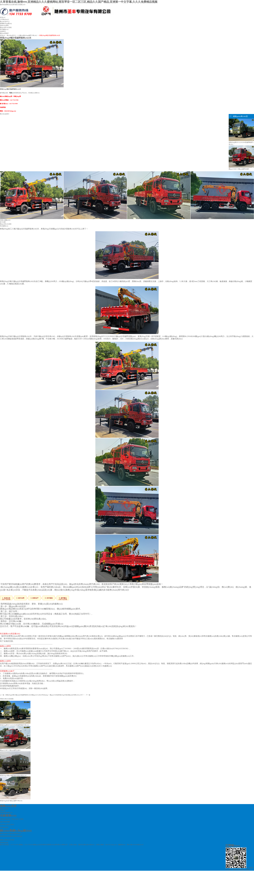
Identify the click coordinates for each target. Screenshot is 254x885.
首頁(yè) (2, 17)
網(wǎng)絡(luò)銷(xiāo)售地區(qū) (10, 833)
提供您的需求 (4, 827)
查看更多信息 (4, 842)
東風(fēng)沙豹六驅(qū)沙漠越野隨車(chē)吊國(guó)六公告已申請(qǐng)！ (27, 695)
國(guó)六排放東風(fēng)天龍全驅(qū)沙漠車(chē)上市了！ (67, 695)
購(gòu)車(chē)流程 (5, 27)
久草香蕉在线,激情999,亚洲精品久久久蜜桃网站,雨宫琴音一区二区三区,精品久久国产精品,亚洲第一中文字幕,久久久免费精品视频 (78, 1)
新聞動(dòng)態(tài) (6, 23)
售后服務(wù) (4, 29)
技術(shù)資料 (4, 25)
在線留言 (3, 31)
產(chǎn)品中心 (4, 21)
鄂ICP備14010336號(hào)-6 (135, 844)
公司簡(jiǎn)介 (4, 19)
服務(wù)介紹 (4, 808)
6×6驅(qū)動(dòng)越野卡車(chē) (27, 35)
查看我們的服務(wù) (6, 812)
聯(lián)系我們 (4, 33)
